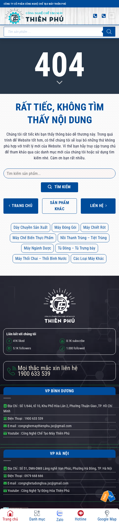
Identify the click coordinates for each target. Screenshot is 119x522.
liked (15, 341)
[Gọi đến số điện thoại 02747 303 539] (103, 16)
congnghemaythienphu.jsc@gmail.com (45, 426)
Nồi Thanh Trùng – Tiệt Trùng (83, 237)
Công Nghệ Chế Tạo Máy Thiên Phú (44, 433)
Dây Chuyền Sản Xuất (31, 227)
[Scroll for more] (59, 82)
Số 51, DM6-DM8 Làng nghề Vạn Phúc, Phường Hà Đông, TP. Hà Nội (65, 468)
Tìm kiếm (59, 187)
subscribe (72, 341)
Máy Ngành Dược (37, 248)
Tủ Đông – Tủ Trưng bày (76, 248)
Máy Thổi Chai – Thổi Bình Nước (41, 258)
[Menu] (111, 15)
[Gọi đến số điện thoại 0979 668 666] (95, 16)
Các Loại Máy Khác (88, 258)
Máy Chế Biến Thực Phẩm (33, 237)
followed (72, 348)
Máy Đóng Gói (65, 227)
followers (18, 348)
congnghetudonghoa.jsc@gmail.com (43, 483)
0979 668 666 (33, 476)
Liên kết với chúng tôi (21, 334)
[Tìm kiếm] (109, 32)
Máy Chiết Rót (94, 227)
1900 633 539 (48, 371)
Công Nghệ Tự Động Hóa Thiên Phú (44, 491)
